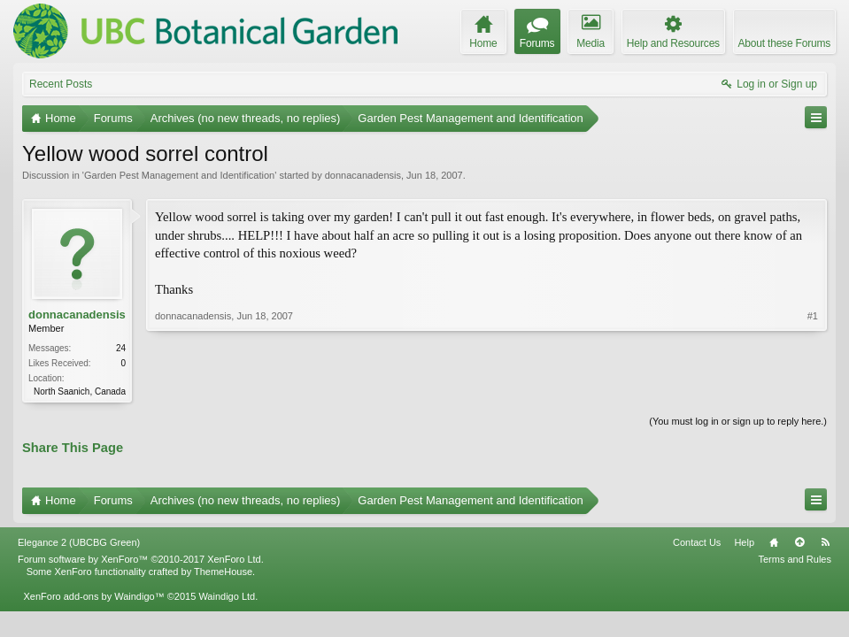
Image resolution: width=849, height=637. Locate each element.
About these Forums (784, 43)
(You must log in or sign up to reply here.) (738, 421)
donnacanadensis (363, 175)
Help (744, 542)
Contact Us (697, 542)
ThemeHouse (223, 571)
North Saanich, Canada (80, 391)
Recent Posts (60, 84)
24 (121, 348)
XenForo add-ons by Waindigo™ (93, 596)
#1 (812, 316)
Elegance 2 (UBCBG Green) (79, 542)
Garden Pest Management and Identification (179, 175)
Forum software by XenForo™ (141, 559)
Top (799, 542)
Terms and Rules (794, 559)
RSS (825, 542)
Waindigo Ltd (226, 596)
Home (774, 542)
